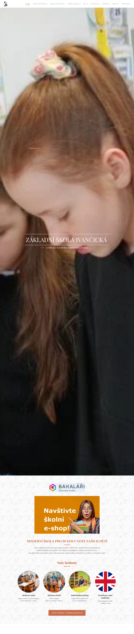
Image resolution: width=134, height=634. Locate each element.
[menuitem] (28, 3)
